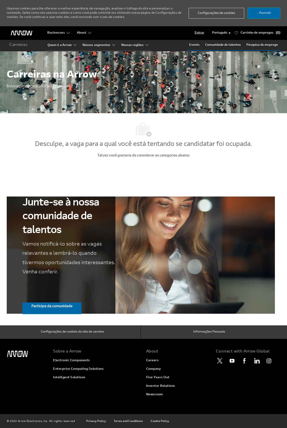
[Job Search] (262, 45)
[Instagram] (269, 360)
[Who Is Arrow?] (60, 45)
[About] (84, 33)
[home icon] (18, 45)
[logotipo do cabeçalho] (21, 33)
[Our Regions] (132, 45)
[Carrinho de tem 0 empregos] (257, 33)
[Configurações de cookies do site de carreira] (72, 332)
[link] (27, 354)
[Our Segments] (96, 45)
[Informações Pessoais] (209, 332)
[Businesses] (58, 33)
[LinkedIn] (256, 360)
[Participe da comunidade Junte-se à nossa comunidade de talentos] (51, 308)
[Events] (194, 45)
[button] (216, 13)
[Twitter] (219, 360)
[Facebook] (244, 360)
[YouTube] (232, 360)
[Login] (199, 33)
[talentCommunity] (223, 45)
